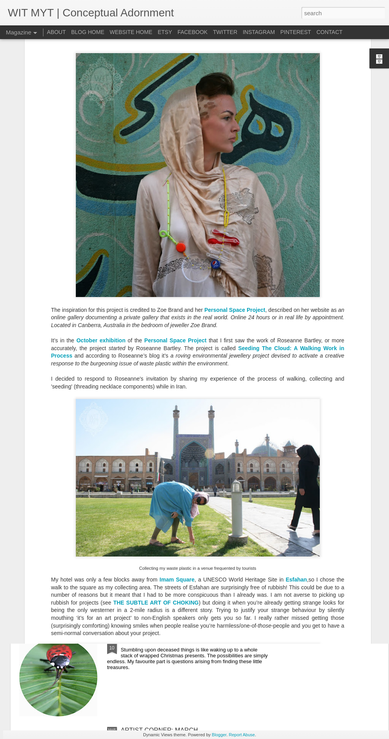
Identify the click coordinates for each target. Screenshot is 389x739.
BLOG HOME (87, 32)
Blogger (219, 734)
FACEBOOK (192, 32)
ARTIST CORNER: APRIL (157, 552)
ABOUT (57, 32)
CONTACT (329, 32)
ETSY (165, 32)
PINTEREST (295, 32)
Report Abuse (242, 734)
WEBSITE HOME (131, 32)
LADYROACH (140, 641)
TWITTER (225, 32)
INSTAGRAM (259, 32)
